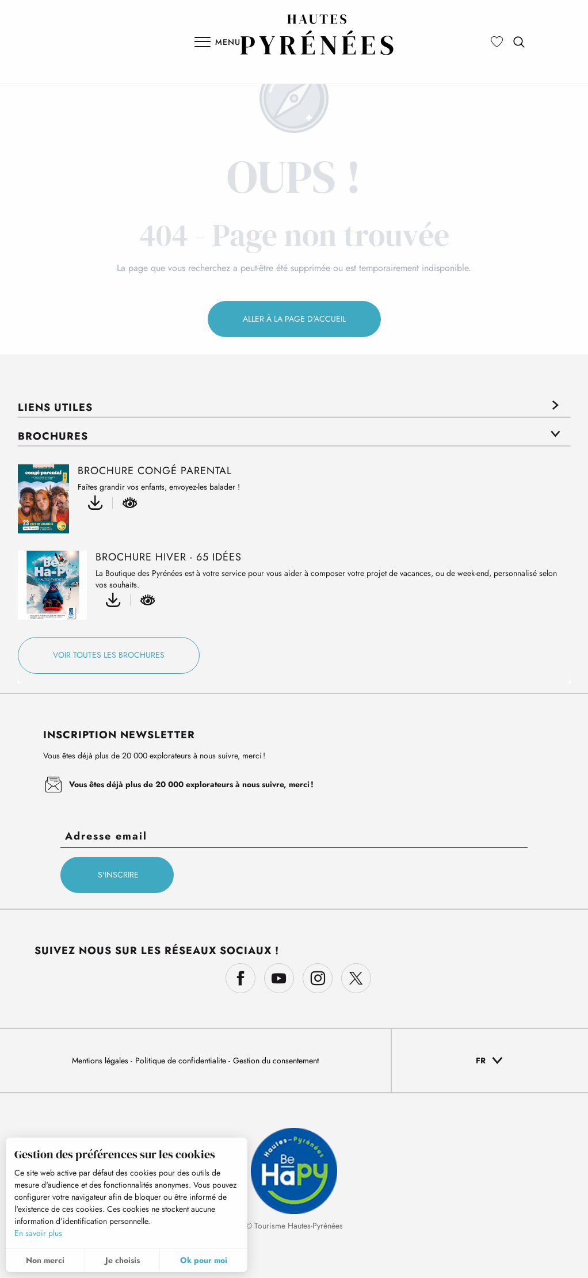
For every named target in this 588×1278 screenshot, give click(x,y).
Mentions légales (101, 1060)
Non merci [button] (45, 1260)
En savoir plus (38, 1233)
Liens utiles (55, 407)
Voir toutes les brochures (109, 655)
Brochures (53, 436)
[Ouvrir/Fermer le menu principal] (217, 42)
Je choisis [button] (122, 1260)
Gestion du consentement (276, 1060)
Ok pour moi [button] (203, 1260)
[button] (518, 42)
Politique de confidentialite (181, 1060)
